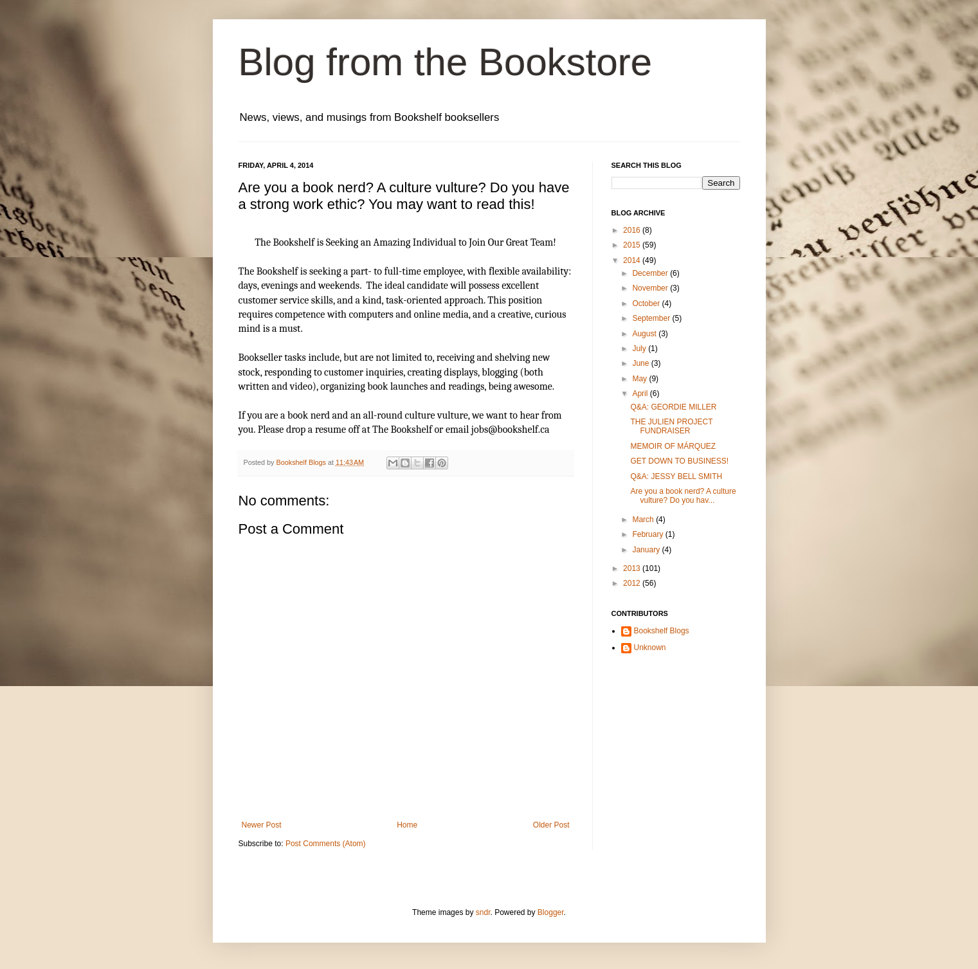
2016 (632, 230)
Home (407, 824)
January (647, 549)
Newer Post (262, 824)
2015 (632, 244)
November (651, 288)
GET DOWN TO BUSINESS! (679, 461)
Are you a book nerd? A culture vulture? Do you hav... (683, 496)
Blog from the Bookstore (446, 62)
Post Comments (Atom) (325, 843)
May (640, 378)
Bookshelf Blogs (661, 630)
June (641, 363)
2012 (632, 583)
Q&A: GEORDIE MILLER (673, 407)
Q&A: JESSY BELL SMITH (676, 476)
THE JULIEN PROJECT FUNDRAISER (671, 426)
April (640, 393)
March (644, 519)
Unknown (650, 647)
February (648, 534)
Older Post (551, 824)
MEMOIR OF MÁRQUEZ (673, 446)
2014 (632, 260)
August (645, 333)
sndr (483, 912)
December (651, 273)
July (640, 348)
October (647, 303)
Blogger (551, 912)
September (652, 318)
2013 (632, 568)
